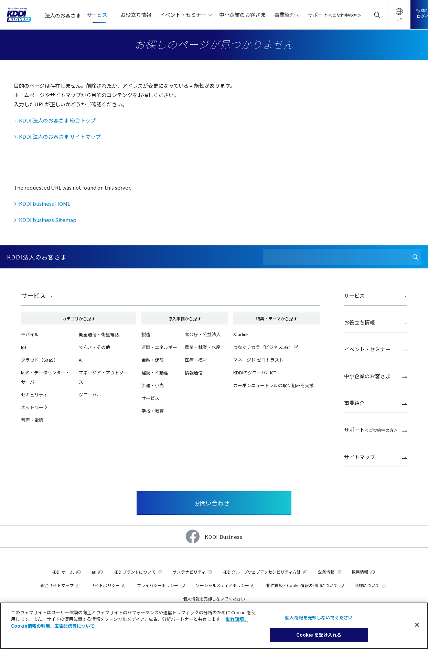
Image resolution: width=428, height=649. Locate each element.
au (94, 572)
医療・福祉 (196, 360)
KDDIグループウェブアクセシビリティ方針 (262, 572)
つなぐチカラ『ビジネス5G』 (262, 347)
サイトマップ (359, 456)
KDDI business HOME (45, 203)
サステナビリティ (189, 572)
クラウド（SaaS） (39, 360)
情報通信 (194, 372)
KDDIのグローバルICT (254, 372)
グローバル (90, 394)
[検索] (415, 257)
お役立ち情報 (359, 322)
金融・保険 (152, 360)
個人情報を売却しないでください (214, 599)
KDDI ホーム (63, 572)
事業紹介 (354, 402)
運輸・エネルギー (159, 347)
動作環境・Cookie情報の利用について (302, 585)
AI (81, 360)
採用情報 (360, 572)
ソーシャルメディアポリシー (222, 585)
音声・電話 (32, 420)
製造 (145, 334)
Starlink (241, 334)
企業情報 (326, 572)
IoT (24, 347)
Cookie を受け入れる (318, 634)
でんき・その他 (94, 347)
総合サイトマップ (57, 585)
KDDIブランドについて (135, 572)
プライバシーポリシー (157, 585)
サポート (371, 429)
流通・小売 (152, 385)
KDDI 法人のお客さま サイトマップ (60, 136)
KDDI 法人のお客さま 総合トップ (57, 120)
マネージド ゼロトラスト (258, 360)
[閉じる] (417, 624)
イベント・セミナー (367, 349)
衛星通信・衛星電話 (99, 334)
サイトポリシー (105, 585)
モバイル (30, 334)
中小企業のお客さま (367, 376)
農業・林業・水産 (203, 347)
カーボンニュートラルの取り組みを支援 (273, 385)
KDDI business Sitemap (47, 219)
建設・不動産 (154, 372)
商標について (367, 585)
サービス (33, 295)
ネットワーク (34, 407)
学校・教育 (152, 410)
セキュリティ (34, 394)
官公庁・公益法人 (203, 334)
